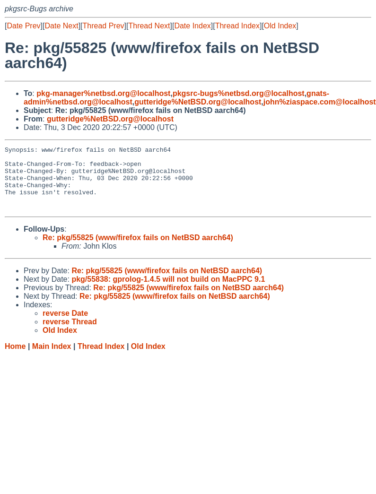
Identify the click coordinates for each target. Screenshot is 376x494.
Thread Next (149, 26)
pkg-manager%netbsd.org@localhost (103, 93)
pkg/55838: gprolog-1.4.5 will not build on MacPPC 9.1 (168, 292)
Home (15, 359)
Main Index (51, 359)
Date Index (192, 26)
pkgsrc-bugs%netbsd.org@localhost (239, 93)
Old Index (280, 26)
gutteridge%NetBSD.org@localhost (197, 102)
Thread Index (237, 26)
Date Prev (23, 26)
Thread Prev (103, 26)
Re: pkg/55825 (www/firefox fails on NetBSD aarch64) (138, 250)
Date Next (61, 26)
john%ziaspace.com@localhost (319, 102)
